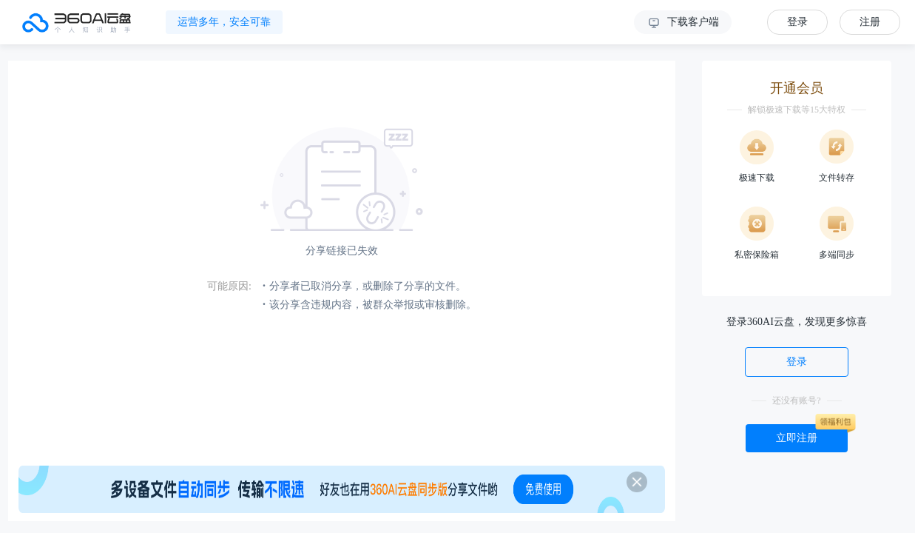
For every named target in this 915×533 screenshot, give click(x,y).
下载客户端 (682, 23)
